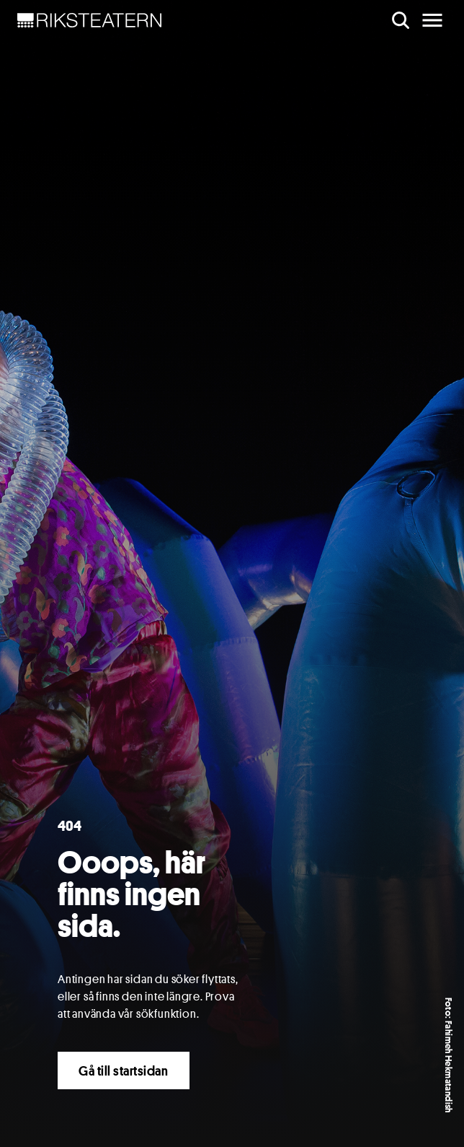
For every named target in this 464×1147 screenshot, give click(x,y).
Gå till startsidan (124, 1070)
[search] (400, 20)
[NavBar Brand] (89, 20)
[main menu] (432, 20)
